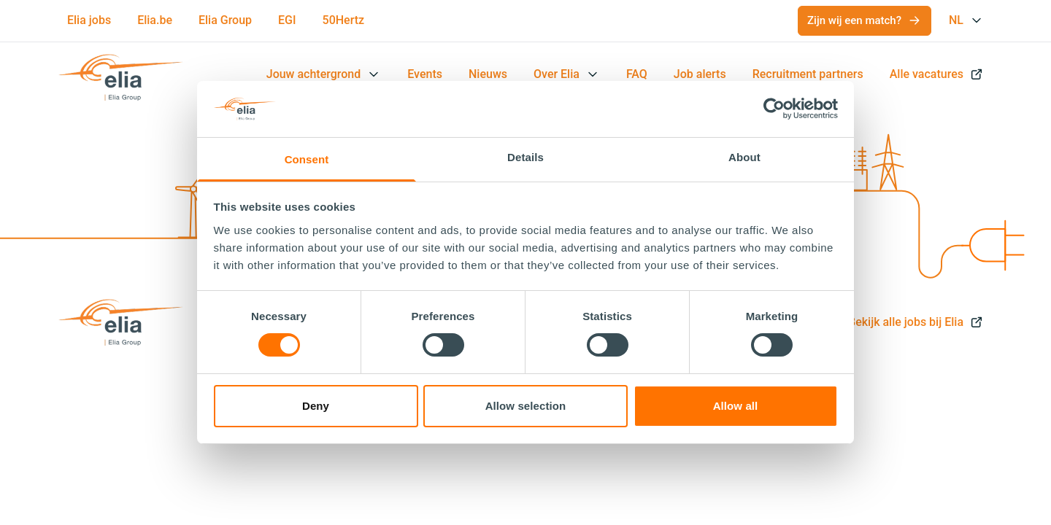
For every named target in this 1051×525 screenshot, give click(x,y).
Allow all (735, 406)
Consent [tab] (307, 159)
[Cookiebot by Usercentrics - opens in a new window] (774, 109)
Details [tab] (525, 157)
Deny (315, 406)
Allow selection (525, 406)
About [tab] (744, 157)
